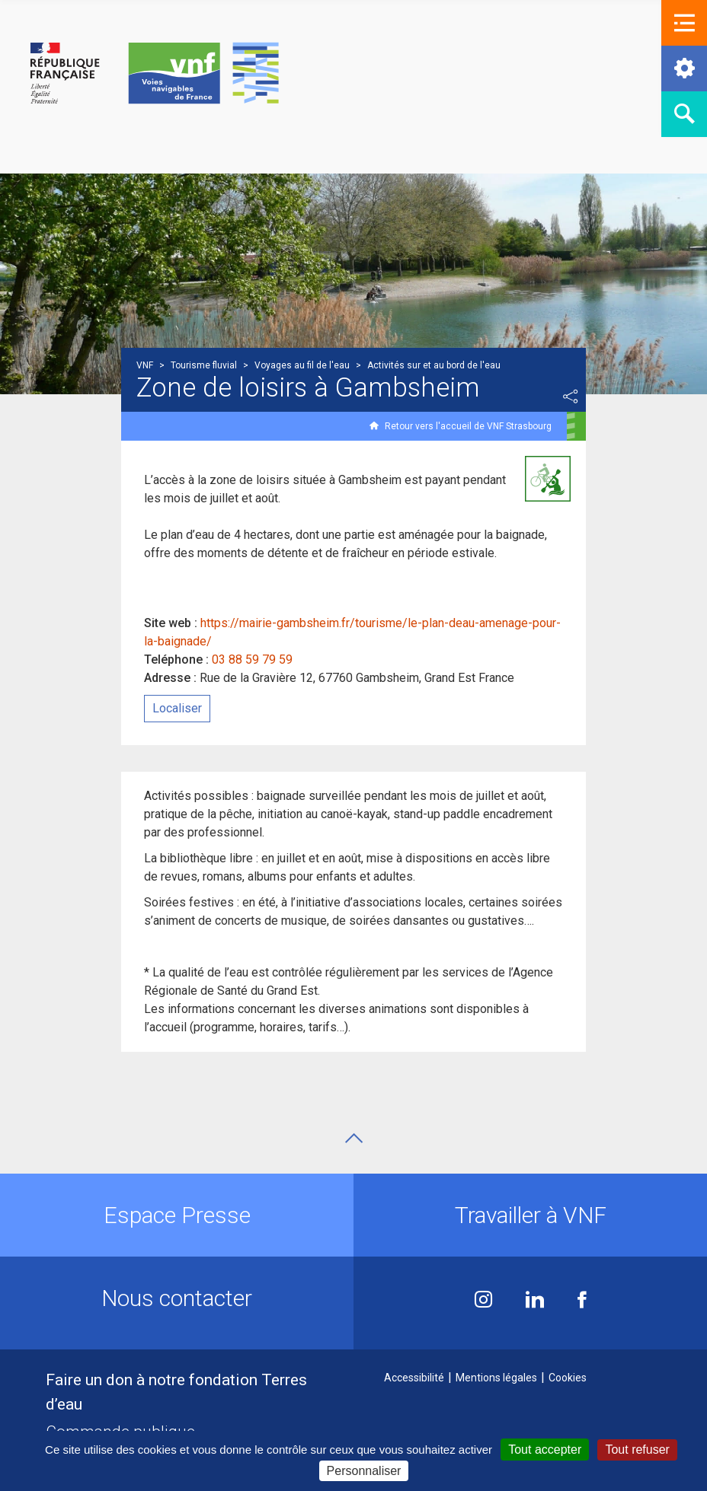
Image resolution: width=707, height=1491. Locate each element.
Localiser (177, 708)
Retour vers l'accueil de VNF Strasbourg (468, 426)
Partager (570, 396)
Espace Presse (177, 1215)
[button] (684, 23)
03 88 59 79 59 (252, 659)
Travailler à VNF (530, 1215)
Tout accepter (544, 1449)
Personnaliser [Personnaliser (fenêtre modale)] (364, 1470)
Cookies (568, 1378)
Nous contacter (176, 1298)
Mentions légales (496, 1378)
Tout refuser (637, 1449)
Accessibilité (414, 1378)
